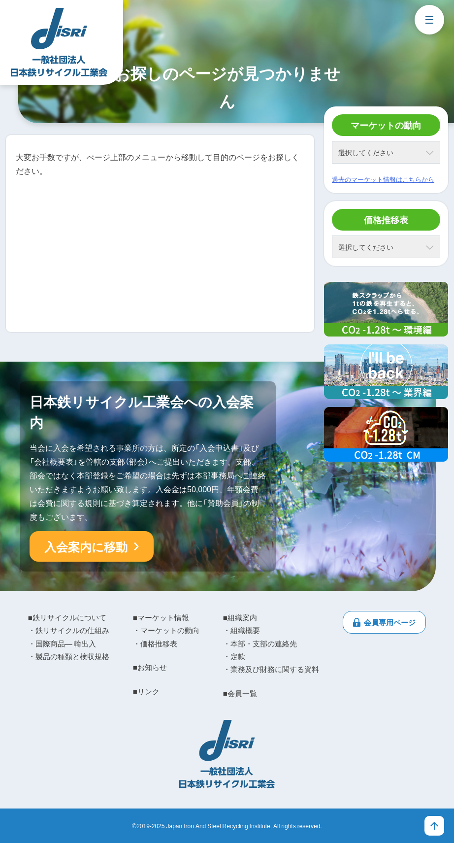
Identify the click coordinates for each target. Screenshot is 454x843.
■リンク (146, 691)
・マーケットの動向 (166, 630)
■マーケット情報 (161, 617)
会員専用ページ (390, 622)
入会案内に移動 (86, 546)
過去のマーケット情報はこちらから (383, 179)
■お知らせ (150, 667)
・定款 (234, 656)
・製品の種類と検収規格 (68, 656)
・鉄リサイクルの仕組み (68, 630)
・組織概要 (241, 630)
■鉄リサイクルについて (67, 617)
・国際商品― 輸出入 (62, 643)
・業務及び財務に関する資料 (271, 669)
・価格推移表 (155, 643)
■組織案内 (240, 617)
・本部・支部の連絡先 (260, 643)
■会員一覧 (240, 693)
